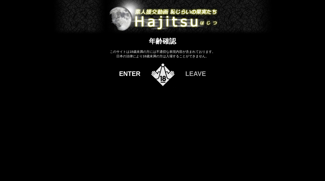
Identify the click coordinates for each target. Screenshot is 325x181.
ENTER (130, 73)
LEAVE (195, 73)
